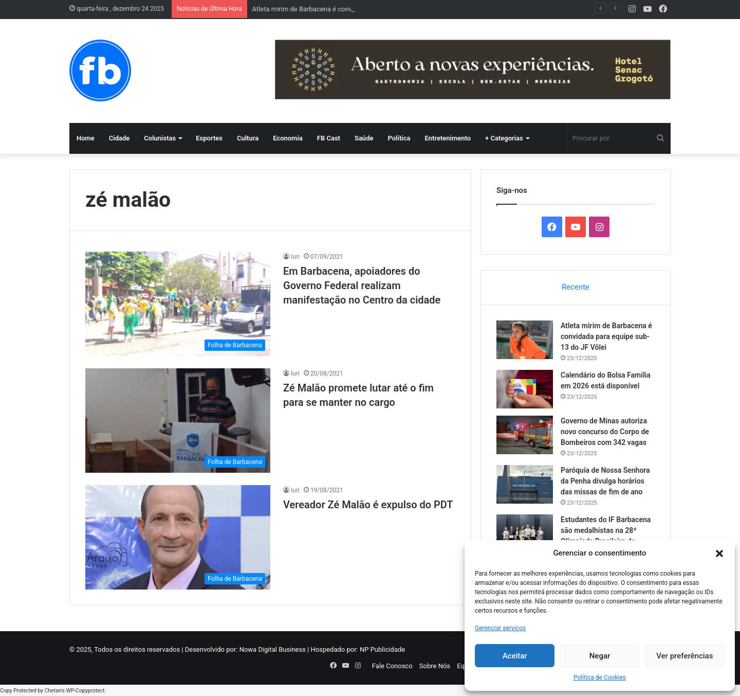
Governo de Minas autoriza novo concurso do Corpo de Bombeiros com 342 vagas (605, 432)
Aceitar (515, 656)
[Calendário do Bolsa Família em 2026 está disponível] (524, 389)
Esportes (209, 138)
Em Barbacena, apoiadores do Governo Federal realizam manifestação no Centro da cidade (361, 285)
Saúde (364, 138)
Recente (575, 287)
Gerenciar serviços (500, 628)
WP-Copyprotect (85, 690)
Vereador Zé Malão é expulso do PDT (368, 504)
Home (86, 138)
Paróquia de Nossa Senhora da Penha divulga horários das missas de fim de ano (605, 481)
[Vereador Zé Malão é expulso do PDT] (177, 537)
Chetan (53, 690)
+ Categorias (504, 138)
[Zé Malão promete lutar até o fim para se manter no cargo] (177, 420)
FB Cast (328, 138)
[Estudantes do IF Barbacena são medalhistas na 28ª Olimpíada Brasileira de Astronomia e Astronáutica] (524, 533)
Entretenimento (447, 138)
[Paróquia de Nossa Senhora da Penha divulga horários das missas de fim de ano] (524, 484)
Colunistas (160, 138)
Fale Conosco (392, 666)
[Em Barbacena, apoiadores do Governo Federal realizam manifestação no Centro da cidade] (177, 304)
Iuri (295, 256)
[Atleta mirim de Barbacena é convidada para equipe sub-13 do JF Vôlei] (524, 339)
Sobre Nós (434, 666)
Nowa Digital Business (272, 649)
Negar (599, 656)
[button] (719, 553)
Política (398, 138)
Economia (288, 138)
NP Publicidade (382, 649)
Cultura (247, 138)
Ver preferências (684, 656)
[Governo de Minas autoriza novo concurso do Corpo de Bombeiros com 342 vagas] (524, 435)
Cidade (119, 138)
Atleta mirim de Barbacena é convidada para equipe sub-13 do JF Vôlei (606, 336)
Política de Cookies (600, 677)
